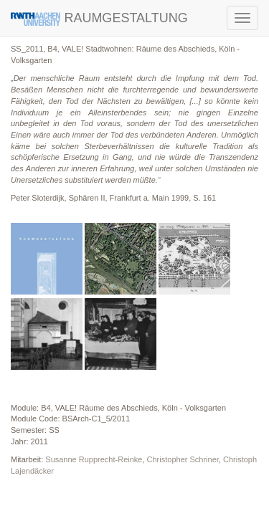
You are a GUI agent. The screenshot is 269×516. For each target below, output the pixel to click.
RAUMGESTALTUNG (99, 18)
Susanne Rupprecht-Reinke (93, 459)
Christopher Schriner (183, 459)
